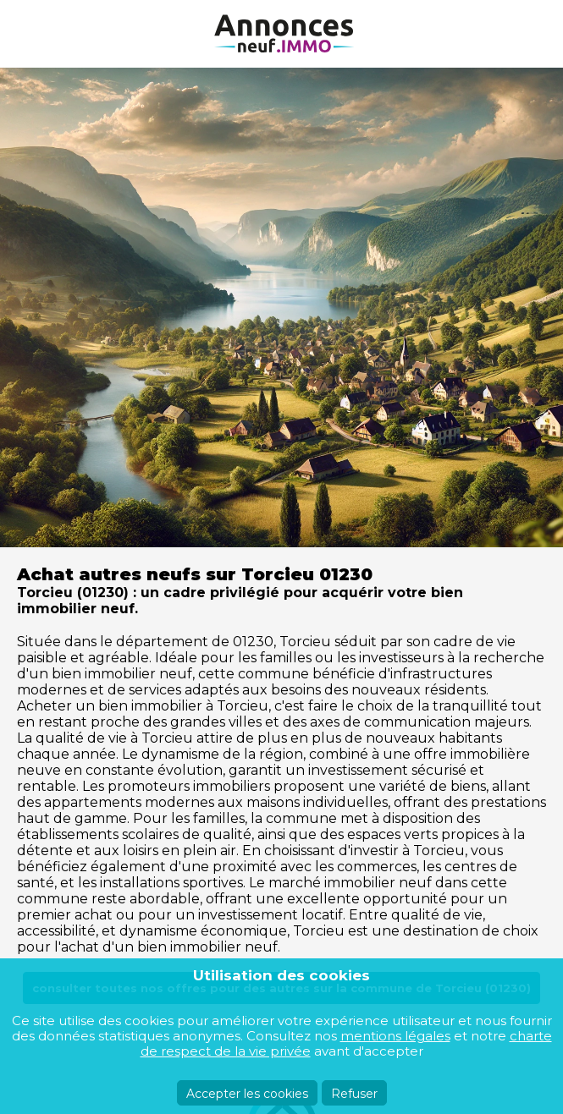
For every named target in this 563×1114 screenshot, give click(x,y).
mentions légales (395, 1036)
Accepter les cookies (247, 1093)
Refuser (354, 1093)
